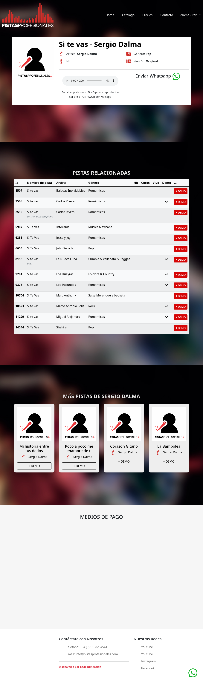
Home (110, 15)
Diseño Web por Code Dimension (80, 667)
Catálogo (128, 15)
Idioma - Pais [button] (188, 15)
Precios (147, 15)
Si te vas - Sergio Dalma (100, 44)
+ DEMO (181, 191)
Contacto (166, 15)
